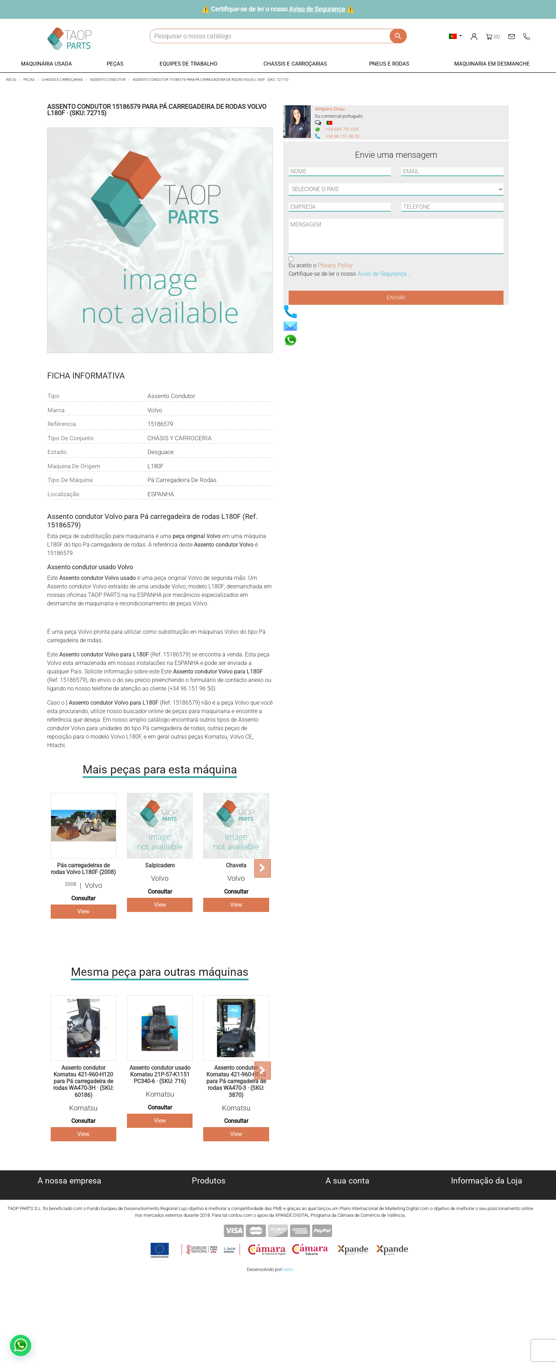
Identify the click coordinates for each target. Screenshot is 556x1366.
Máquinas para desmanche (208, 1201)
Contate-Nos (69, 1244)
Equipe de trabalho (208, 1218)
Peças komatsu (208, 1244)
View (83, 911)
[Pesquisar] (278, 36)
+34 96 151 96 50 (343, 136)
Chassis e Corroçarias (209, 1227)
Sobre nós (69, 1192)
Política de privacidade (69, 1210)
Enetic (287, 1354)
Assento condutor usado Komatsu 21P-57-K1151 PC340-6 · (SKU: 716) (159, 1074)
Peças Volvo (208, 1252)
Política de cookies (69, 1201)
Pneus (208, 1235)
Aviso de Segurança (317, 9)
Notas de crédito (347, 1210)
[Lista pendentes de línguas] (455, 35)
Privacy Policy (335, 265)
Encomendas (347, 1201)
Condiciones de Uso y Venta (70, 1227)
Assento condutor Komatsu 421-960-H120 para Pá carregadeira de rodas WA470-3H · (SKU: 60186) (83, 1081)
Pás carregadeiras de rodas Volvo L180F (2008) (83, 868)
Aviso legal (69, 1218)
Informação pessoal (347, 1192)
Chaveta (236, 865)
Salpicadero (160, 865)
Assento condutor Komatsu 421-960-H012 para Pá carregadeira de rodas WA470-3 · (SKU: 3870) (236, 1081)
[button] (46, 64)
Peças (208, 1210)
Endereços (348, 1218)
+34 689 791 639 (342, 129)
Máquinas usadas (208, 1192)
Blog (69, 1252)
